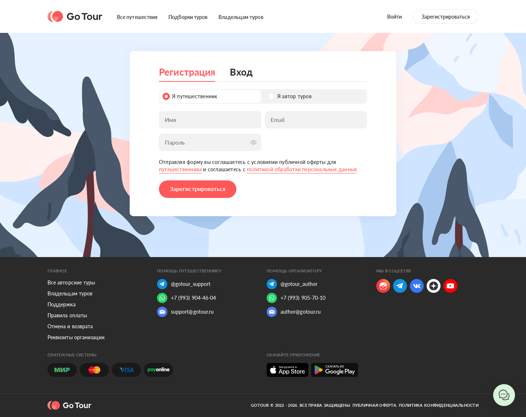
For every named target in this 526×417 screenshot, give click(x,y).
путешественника (180, 169)
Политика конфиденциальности (439, 405)
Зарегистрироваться (446, 17)
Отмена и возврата (70, 326)
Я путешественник (190, 96)
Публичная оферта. (375, 405)
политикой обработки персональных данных (302, 169)
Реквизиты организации (75, 337)
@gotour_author (292, 284)
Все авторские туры (71, 282)
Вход (241, 72)
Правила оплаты (67, 315)
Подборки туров (187, 17)
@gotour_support (183, 284)
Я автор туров (290, 96)
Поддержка (61, 304)
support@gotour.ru (185, 312)
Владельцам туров (240, 17)
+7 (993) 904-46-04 (186, 298)
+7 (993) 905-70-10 (296, 298)
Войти (394, 17)
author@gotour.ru (294, 312)
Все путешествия (137, 17)
